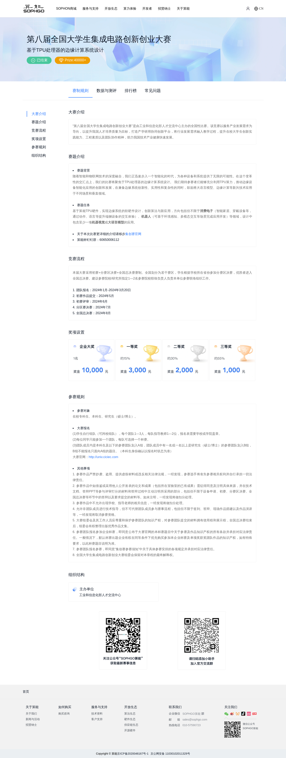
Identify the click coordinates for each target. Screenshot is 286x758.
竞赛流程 (39, 130)
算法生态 (129, 713)
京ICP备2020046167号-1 (133, 753)
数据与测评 (107, 90)
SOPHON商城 (66, 8)
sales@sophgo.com (194, 719)
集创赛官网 (133, 234)
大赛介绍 (39, 114)
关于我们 (31, 713)
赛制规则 (80, 90)
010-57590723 (191, 725)
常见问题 (153, 90)
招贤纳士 (164, 8)
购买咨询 (64, 713)
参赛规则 (39, 147)
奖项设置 (39, 139)
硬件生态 (129, 719)
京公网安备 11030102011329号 (170, 753)
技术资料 (97, 713)
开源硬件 (129, 730)
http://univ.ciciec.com (103, 457)
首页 (26, 691)
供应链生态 (131, 724)
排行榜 (131, 90)
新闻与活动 (33, 719)
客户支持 (97, 719)
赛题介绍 (39, 122)
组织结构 (39, 155)
